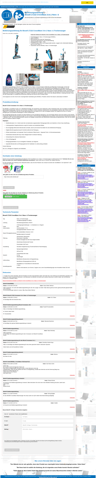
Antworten (72, 292)
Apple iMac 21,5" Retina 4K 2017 (86, 74)
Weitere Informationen (72, 3)
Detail (79, 172)
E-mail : (6, 420)
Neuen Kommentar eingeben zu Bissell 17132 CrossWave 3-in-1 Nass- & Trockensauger (24, 280)
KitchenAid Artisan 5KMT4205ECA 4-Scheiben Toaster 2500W (86, 143)
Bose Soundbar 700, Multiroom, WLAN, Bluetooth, (85, 158)
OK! (87, 3)
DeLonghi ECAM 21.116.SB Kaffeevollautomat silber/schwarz (86, 106)
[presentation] (15, 183)
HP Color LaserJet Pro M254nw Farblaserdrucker (85, 125)
